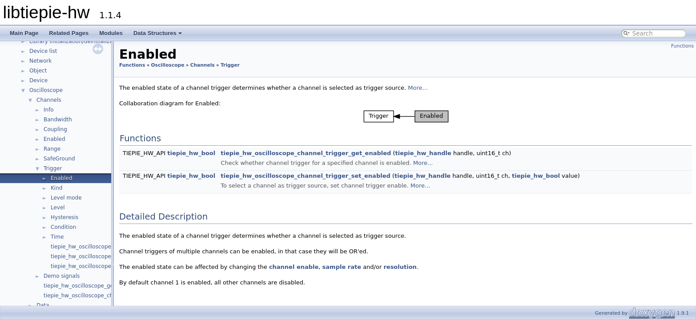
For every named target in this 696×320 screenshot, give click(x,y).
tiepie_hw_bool (191, 153)
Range (52, 149)
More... (418, 87)
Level (58, 207)
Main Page (24, 33)
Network (40, 61)
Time (57, 237)
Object (38, 71)
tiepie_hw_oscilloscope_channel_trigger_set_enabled (305, 175)
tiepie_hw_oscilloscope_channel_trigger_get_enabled (306, 153)
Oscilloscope (46, 90)
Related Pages (69, 33)
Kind (56, 188)
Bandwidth (58, 119)
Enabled (54, 139)
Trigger (53, 168)
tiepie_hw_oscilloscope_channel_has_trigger (109, 247)
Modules (111, 33)
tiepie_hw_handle (423, 153)
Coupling (55, 129)
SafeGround (59, 159)
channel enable (293, 267)
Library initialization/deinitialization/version (87, 41)
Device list (43, 51)
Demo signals (62, 276)
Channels (48, 100)
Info (49, 110)
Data (42, 305)
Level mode (66, 198)
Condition (63, 227)
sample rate (341, 267)
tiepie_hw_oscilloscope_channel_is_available (102, 295)
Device (38, 80)
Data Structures (157, 33)
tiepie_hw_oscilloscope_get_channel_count (100, 286)
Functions (682, 46)
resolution (399, 267)
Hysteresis (64, 217)
